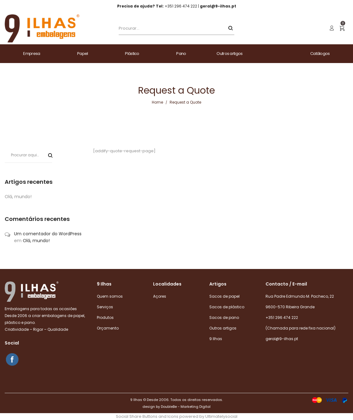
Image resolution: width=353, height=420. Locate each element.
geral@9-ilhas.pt (282, 338)
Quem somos (110, 296)
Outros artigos (222, 328)
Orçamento (108, 328)
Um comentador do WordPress (48, 234)
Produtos (105, 317)
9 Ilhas (215, 338)
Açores (159, 296)
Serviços (105, 307)
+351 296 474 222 (282, 317)
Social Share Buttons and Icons (147, 416)
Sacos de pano (224, 317)
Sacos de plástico (226, 307)
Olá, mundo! (18, 196)
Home (157, 102)
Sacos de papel (224, 296)
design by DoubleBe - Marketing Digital (176, 406)
